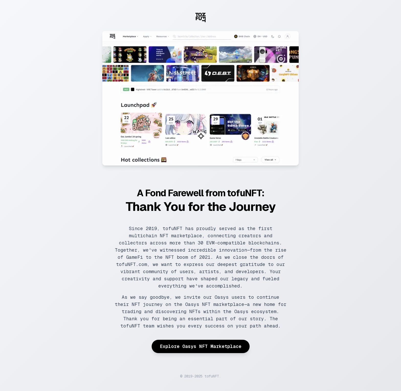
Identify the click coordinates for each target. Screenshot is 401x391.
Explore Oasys (200, 346)
